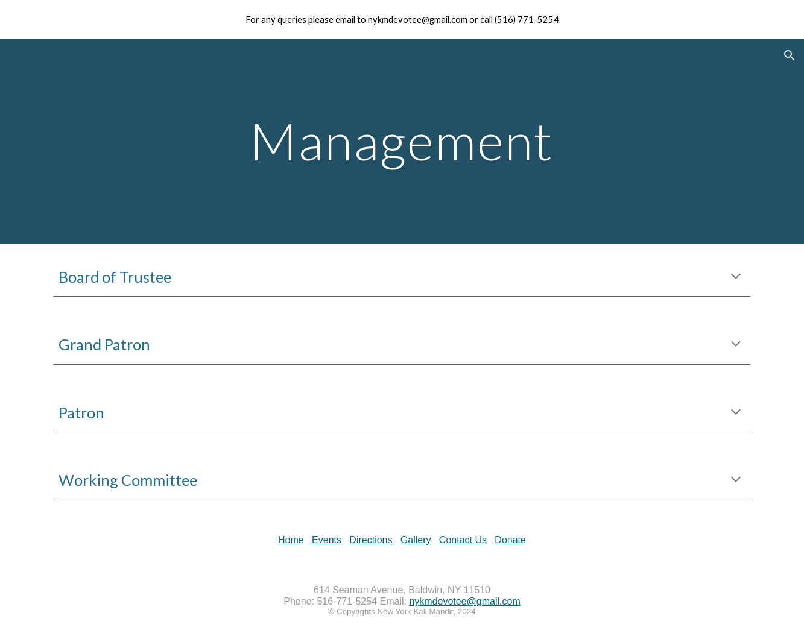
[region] (402, 19)
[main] (402, 140)
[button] (789, 55)
